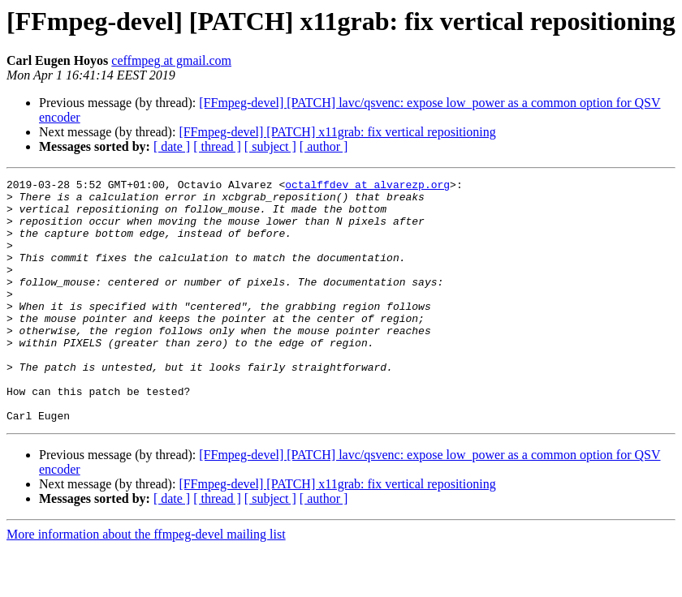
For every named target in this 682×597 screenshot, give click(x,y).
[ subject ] (270, 146)
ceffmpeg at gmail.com (171, 60)
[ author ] (324, 146)
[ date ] (171, 146)
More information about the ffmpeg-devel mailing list (146, 583)
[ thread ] (217, 146)
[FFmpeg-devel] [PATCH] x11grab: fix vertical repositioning (337, 132)
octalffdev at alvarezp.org (367, 186)
